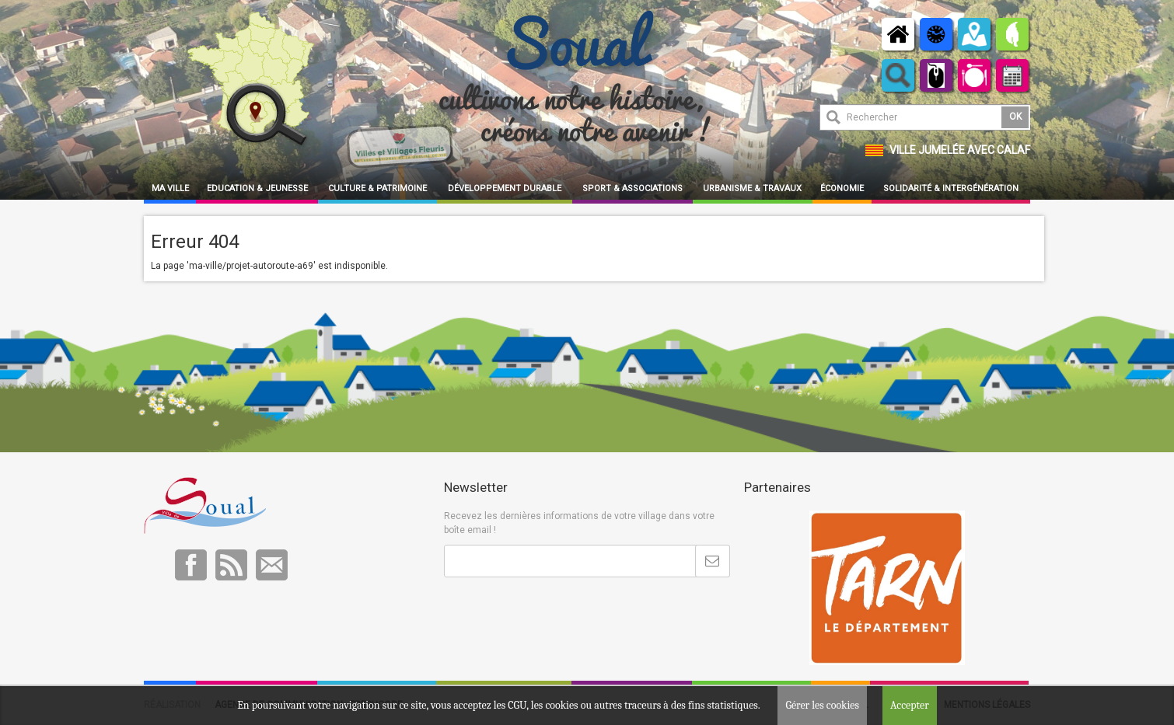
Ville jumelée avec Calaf (959, 150)
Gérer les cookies (822, 705)
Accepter (909, 705)
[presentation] (562, 615)
